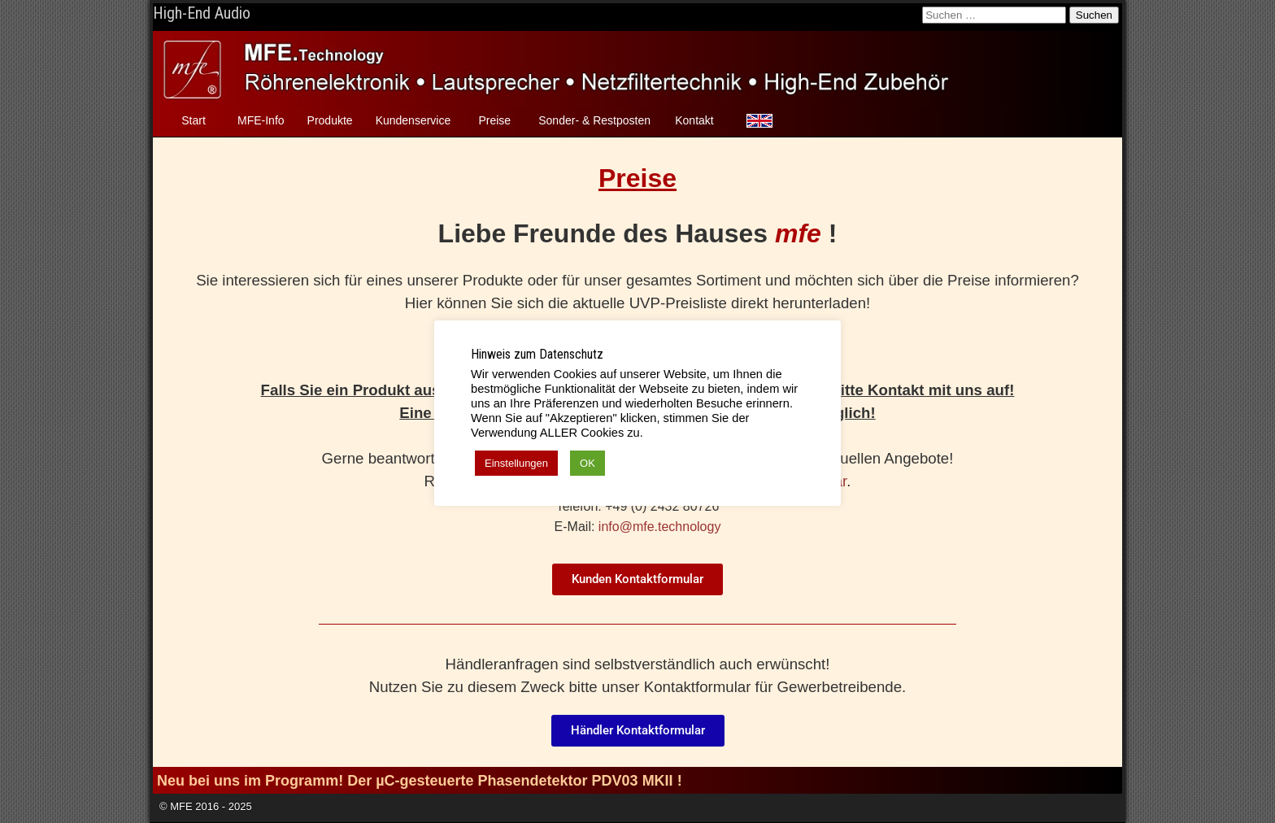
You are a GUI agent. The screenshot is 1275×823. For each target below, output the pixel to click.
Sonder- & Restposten (594, 120)
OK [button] (587, 463)
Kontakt (694, 120)
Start (193, 120)
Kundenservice (413, 120)
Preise (494, 120)
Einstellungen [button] (516, 463)
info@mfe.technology (659, 526)
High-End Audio (201, 13)
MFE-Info (261, 120)
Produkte (330, 120)
